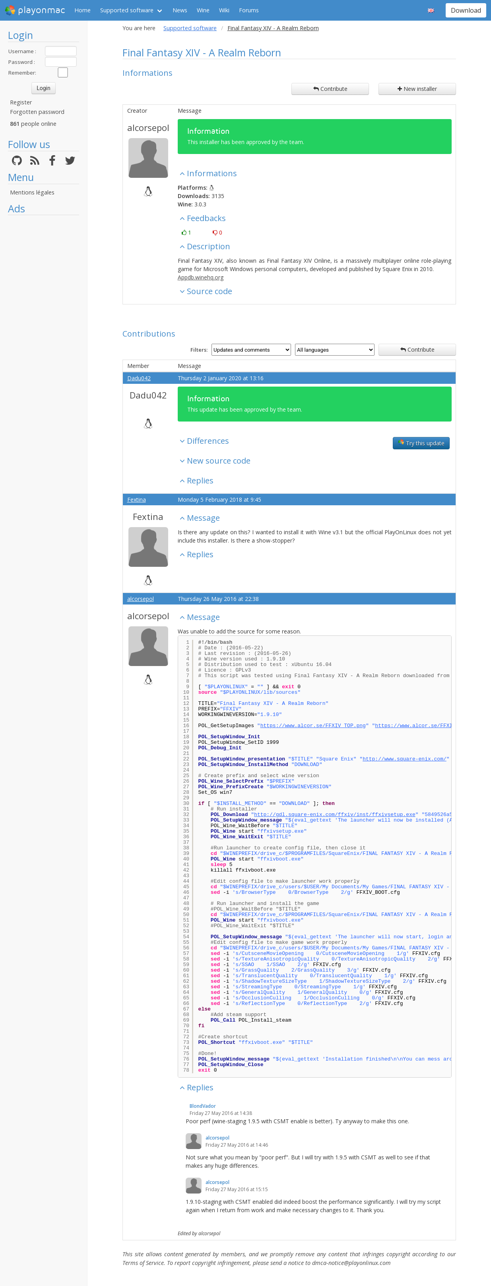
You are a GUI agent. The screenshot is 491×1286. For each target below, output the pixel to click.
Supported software (126, 10)
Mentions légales (32, 192)
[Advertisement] (43, 338)
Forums (249, 10)
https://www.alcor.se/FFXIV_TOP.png (313, 726)
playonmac (35, 10)
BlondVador (203, 1106)
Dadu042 (139, 378)
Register (21, 102)
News (180, 10)
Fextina (136, 499)
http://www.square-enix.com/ (404, 759)
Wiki (224, 10)
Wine (203, 10)
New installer (417, 88)
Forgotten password (37, 112)
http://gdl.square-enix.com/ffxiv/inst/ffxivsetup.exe (334, 815)
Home (82, 10)
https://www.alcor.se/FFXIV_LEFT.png (429, 726)
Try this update (421, 443)
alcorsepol (148, 127)
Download (466, 10)
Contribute (330, 88)
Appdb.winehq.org (200, 277)
